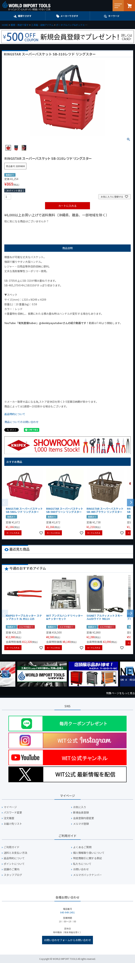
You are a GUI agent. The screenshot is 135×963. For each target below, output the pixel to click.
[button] (130, 502)
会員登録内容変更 (83, 818)
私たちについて (82, 864)
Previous (5, 674)
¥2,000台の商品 (64, 227)
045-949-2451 (67, 912)
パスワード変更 (13, 812)
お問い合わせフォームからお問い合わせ (67, 940)
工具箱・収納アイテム (42, 24)
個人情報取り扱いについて (89, 853)
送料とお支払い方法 (15, 853)
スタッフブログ (13, 875)
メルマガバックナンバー (87, 875)
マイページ (10, 807)
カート (129, 5)
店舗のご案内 (11, 869)
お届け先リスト (13, 824)
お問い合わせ (81, 869)
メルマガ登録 (81, 824)
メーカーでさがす (69, 15)
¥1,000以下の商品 (16, 227)
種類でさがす (24, 15)
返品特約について (14, 414)
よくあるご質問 (82, 847)
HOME (5, 24)
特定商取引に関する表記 (87, 858)
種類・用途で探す (20, 24)
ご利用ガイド (11, 847)
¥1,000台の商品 (41, 227)
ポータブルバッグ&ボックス (70, 24)
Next (129, 670)
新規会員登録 (81, 812)
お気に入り (79, 807)
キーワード (113, 15)
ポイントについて (14, 864)
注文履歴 (9, 818)
